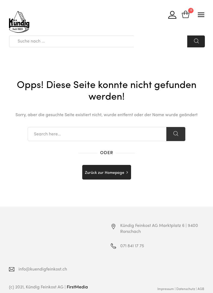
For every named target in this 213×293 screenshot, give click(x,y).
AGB (201, 289)
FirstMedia (77, 287)
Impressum (165, 289)
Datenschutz (185, 289)
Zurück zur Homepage (104, 173)
